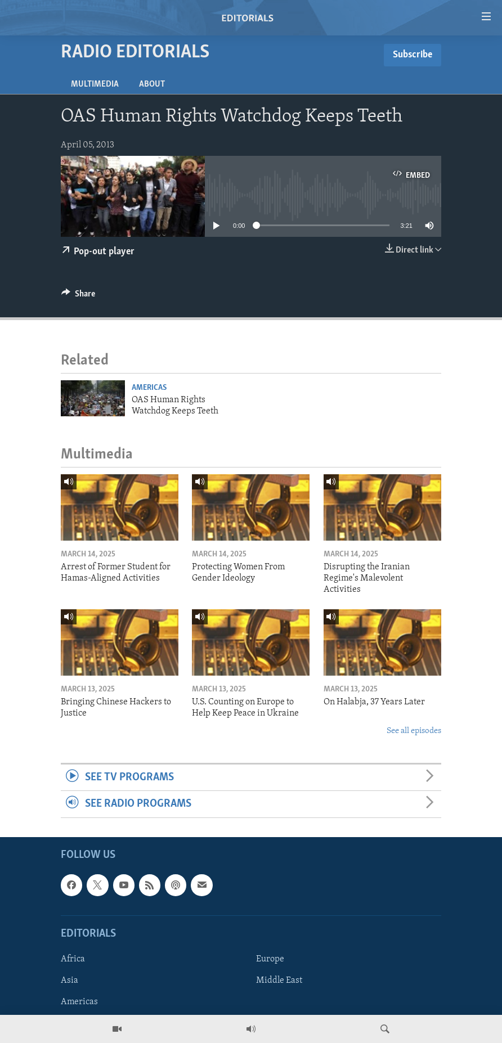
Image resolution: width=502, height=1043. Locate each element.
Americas (149, 388)
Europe (270, 959)
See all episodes (414, 731)
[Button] (78, 296)
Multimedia (95, 84)
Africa (73, 959)
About (152, 84)
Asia (69, 980)
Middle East (279, 980)
